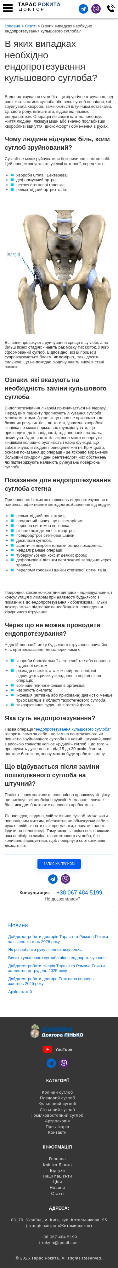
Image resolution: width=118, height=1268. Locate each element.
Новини (57, 1187)
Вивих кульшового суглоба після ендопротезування (57, 957)
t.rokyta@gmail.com (59, 1242)
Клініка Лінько (57, 1164)
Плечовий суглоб (57, 1098)
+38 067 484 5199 (79, 892)
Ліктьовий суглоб (57, 1109)
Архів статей (20, 991)
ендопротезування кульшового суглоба (73, 729)
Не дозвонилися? (62, 898)
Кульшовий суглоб (57, 1103)
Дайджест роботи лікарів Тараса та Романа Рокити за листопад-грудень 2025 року (56, 968)
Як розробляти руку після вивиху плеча (45, 949)
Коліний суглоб (57, 1092)
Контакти (57, 1132)
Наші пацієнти (57, 1176)
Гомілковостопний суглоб (57, 1115)
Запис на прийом (59, 864)
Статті (57, 1193)
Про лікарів (57, 1126)
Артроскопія (57, 1121)
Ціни (57, 1181)
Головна (57, 1158)
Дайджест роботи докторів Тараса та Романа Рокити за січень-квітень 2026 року (58, 939)
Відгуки (57, 1170)
